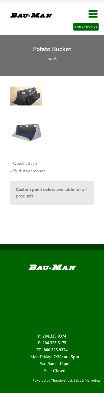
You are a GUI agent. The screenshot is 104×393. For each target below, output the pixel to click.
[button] (93, 14)
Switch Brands (86, 27)
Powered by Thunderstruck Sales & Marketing (66, 380)
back (52, 59)
